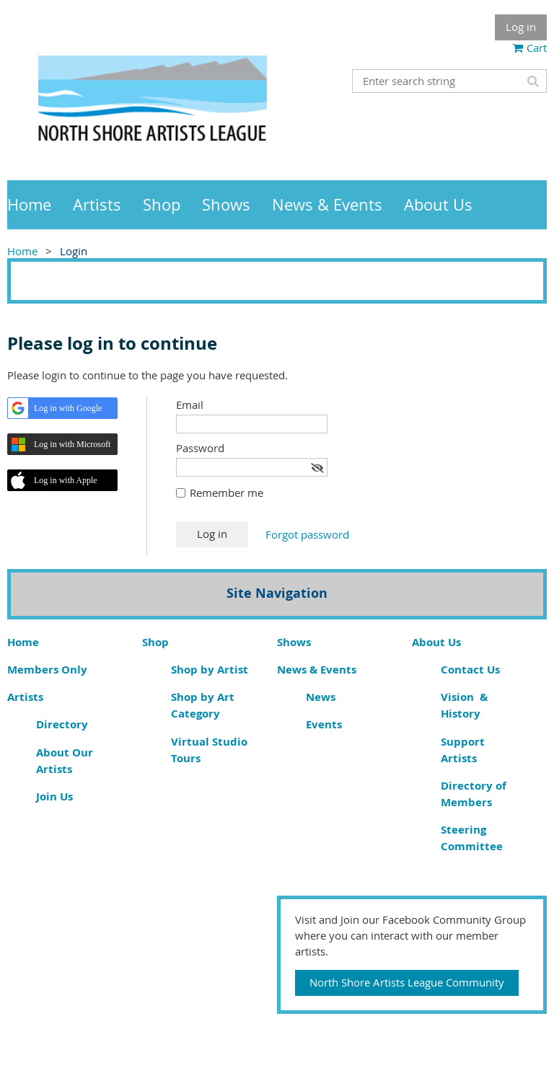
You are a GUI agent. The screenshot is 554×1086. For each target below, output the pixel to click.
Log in (521, 26)
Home (22, 251)
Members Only (47, 669)
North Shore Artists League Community (406, 982)
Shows (294, 642)
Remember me (226, 492)
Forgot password (307, 534)
